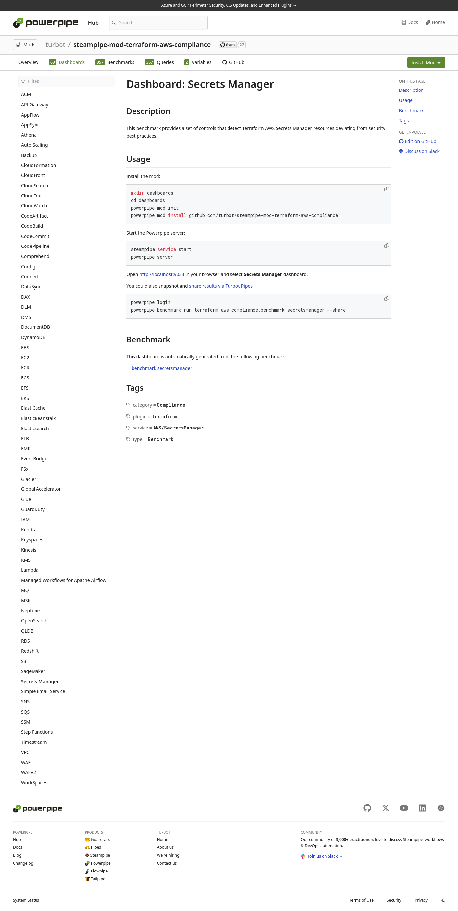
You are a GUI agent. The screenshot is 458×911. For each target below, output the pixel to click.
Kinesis (28, 550)
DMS (26, 317)
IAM (25, 519)
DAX (25, 297)
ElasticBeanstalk (38, 418)
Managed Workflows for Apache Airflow (63, 580)
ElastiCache (33, 408)
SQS (25, 712)
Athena (28, 135)
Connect (30, 276)
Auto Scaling (34, 145)
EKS (25, 398)
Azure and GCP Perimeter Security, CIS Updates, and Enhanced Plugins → (229, 5)
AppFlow (30, 115)
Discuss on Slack (419, 151)
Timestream (34, 742)
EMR (26, 448)
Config (28, 266)
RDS (25, 641)
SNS (25, 701)
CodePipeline (35, 246)
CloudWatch (34, 205)
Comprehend (35, 256)
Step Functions (37, 732)
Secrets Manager (40, 681)
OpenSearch (34, 620)
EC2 (25, 357)
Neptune (30, 610)
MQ (25, 590)
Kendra (28, 529)
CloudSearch (34, 185)
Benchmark (411, 110)
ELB (25, 438)
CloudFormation (38, 165)
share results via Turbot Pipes (221, 286)
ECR (25, 367)
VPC (25, 752)
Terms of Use (361, 900)
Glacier (28, 479)
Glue (26, 499)
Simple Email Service (43, 691)
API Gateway (34, 104)
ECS (25, 378)
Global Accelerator (40, 489)
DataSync (31, 286)
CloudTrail (32, 196)
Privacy (421, 900)
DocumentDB (35, 327)
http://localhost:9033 (161, 274)
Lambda (29, 570)
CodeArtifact (34, 216)
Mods (25, 44)
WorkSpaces (34, 782)
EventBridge (34, 459)
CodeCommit (35, 236)
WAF (26, 762)
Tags (404, 120)
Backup (29, 155)
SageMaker (33, 671)
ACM (26, 94)
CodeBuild (32, 226)
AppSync (30, 124)
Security (394, 900)
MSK (26, 600)
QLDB (27, 631)
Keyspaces (32, 539)
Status (26, 900)
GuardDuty (33, 509)
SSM (25, 722)
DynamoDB (33, 337)
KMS (26, 560)
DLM (26, 307)
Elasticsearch (35, 428)
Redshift (30, 651)
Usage (406, 100)
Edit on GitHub (418, 141)
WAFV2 (28, 772)
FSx (24, 469)
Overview (28, 62)
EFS (25, 388)
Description (411, 90)
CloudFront (33, 175)
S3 (23, 661)
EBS (25, 347)
